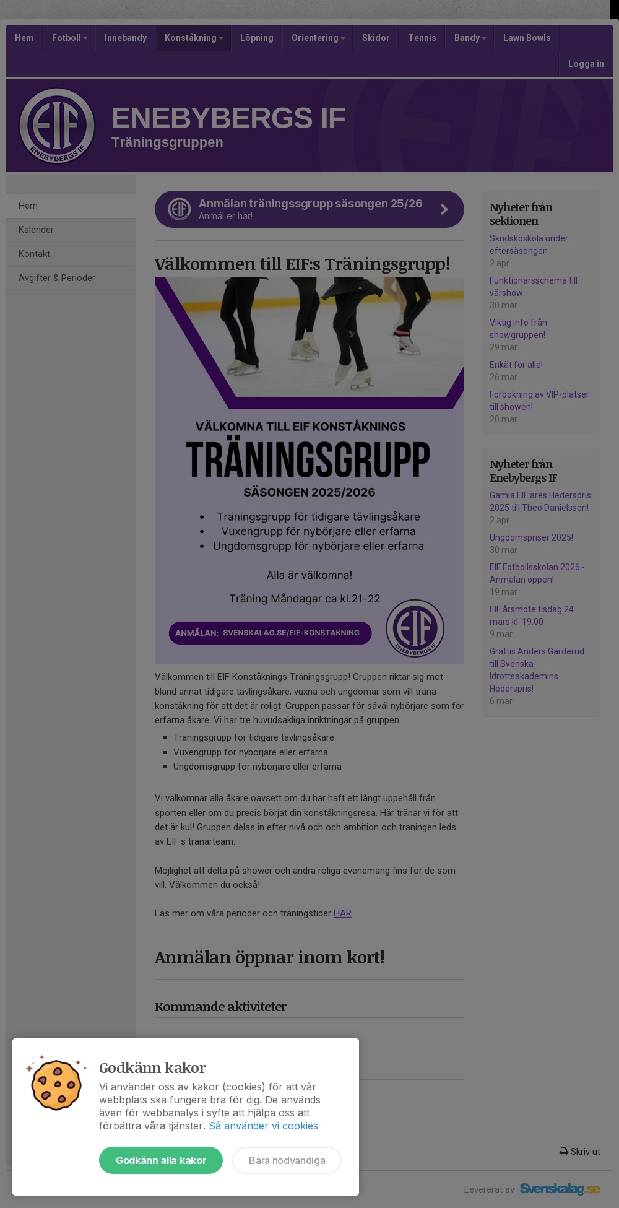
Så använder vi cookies (263, 1125)
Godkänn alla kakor (161, 1160)
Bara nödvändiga (287, 1160)
